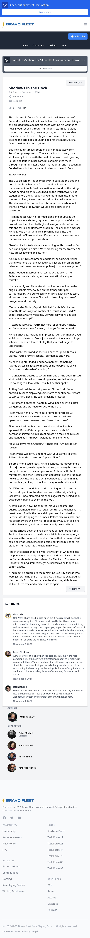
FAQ (4, 849)
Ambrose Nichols (27, 767)
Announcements (12, 837)
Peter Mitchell (26, 733)
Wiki (50, 885)
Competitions (10, 872)
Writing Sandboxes (13, 891)
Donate (6, 931)
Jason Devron (20, 686)
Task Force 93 (55, 868)
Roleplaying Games (13, 885)
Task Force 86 (55, 862)
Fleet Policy (9, 843)
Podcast (52, 910)
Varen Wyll (18, 614)
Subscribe (78, 36)
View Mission (45, 68)
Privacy (26, 931)
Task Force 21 (55, 843)
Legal (35, 931)
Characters (38, 45)
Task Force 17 (55, 837)
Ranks (51, 891)
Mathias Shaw (27, 716)
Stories (64, 45)
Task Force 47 (55, 849)
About (25, 45)
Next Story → (75, 82)
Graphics (53, 903)
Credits (16, 931)
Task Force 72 (55, 856)
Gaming (7, 879)
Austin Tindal (25, 756)
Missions (52, 45)
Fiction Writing (10, 866)
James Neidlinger (22, 652)
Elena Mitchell (26, 745)
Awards (52, 897)
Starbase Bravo (56, 831)
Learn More (45, 12)
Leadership (8, 831)
